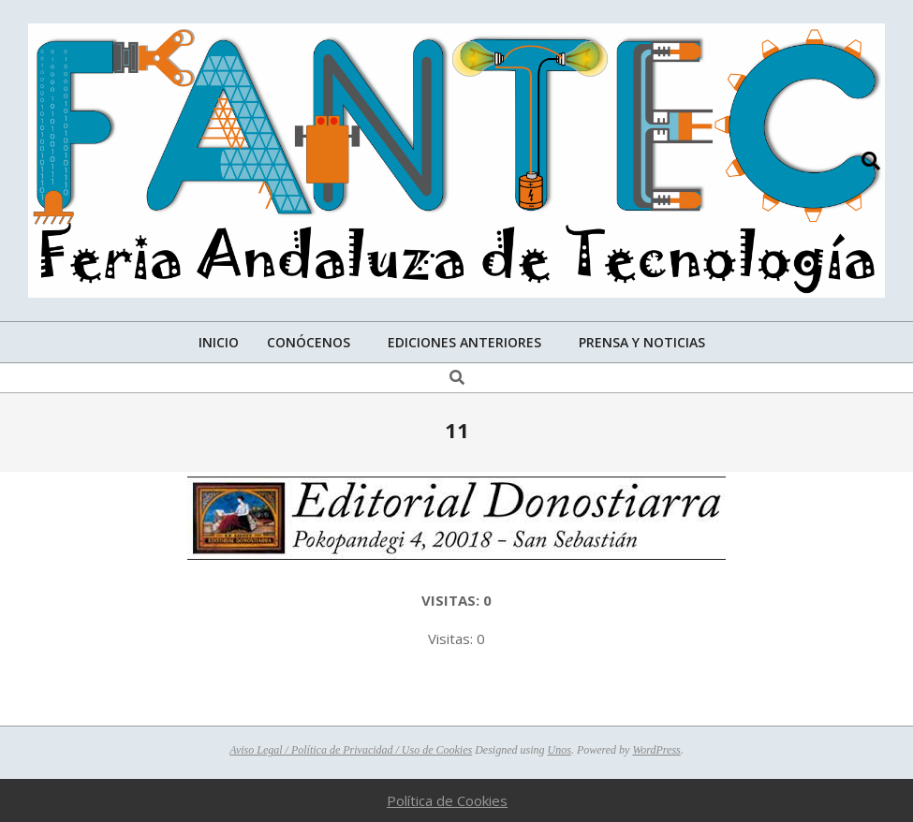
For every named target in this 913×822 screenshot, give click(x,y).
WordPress (656, 749)
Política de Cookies (447, 800)
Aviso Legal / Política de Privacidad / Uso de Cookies (350, 749)
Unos (559, 749)
